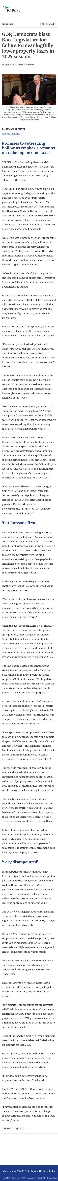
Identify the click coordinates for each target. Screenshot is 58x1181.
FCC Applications (27, 1178)
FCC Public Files (13, 1178)
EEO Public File (40, 1178)
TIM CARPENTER (16, 129)
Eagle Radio (49, 1171)
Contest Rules (52, 1178)
